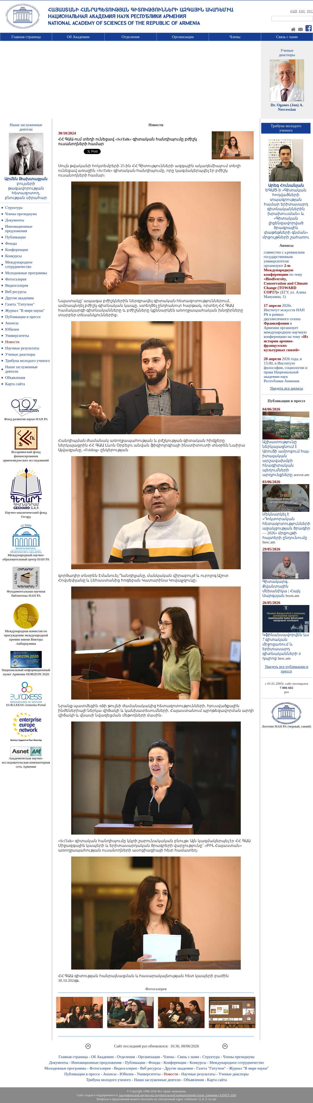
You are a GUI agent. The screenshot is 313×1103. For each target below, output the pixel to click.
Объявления (15, 378)
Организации (183, 37)
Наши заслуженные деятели (157, 1080)
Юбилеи (12, 329)
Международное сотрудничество (19, 264)
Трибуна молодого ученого (27, 361)
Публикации (15, 237)
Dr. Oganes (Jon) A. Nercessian (286, 107)
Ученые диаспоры (20, 354)
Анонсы (12, 323)
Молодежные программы (26, 273)
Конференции (16, 250)
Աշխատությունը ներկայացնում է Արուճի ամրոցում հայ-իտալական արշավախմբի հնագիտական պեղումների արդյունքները (286, 456)
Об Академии (78, 37)
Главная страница (26, 37)
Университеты (17, 335)
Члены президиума (21, 214)
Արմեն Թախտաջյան (25, 179)
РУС (310, 11)
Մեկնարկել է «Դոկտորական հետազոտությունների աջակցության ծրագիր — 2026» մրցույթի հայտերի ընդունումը (286, 524)
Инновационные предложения (18, 228)
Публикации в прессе (23, 317)
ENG (302, 11)
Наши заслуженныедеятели (26, 127)
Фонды (11, 243)
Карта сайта (15, 384)
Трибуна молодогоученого (286, 128)
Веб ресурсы (15, 292)
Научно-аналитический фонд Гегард (26, 513)
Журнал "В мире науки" (25, 310)
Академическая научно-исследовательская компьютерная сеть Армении (26, 760)
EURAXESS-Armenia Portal (26, 703)
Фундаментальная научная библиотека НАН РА (26, 591)
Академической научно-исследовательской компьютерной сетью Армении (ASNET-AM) (177, 1095)
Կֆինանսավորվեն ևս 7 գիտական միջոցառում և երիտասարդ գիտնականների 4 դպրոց (285, 644)
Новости (12, 342)
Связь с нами (287, 37)
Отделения (131, 37)
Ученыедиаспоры (287, 52)
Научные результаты (22, 348)
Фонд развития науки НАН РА (26, 417)
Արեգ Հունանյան (286, 185)
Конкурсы (13, 256)
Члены (235, 37)
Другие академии (19, 298)
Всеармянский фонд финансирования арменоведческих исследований (26, 454)
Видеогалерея (16, 285)
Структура (13, 208)
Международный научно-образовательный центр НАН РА (26, 555)
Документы (14, 220)
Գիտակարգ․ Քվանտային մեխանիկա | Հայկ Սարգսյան (285, 587)
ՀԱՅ (293, 11)
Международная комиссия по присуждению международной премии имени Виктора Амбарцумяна (26, 636)
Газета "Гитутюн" (20, 304)
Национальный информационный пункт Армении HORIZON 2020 (26, 670)
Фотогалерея (15, 279)
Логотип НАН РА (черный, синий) (286, 724)
